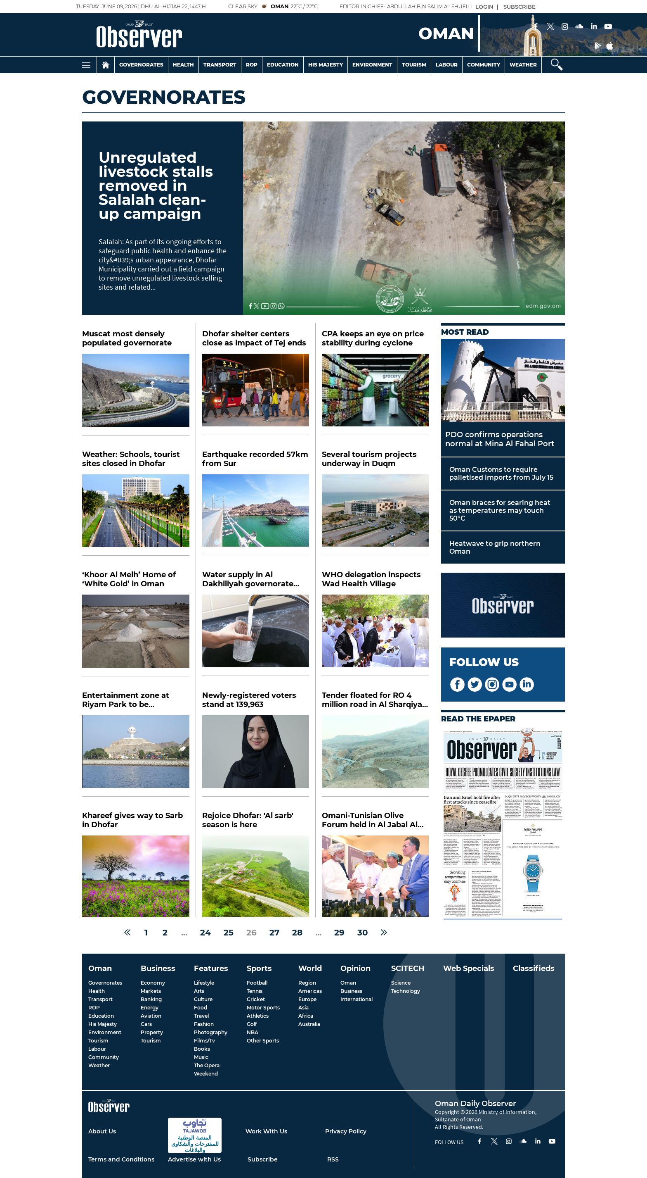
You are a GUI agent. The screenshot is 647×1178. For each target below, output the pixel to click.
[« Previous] (127, 933)
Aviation (151, 1016)
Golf (252, 1024)
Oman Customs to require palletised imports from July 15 (501, 473)
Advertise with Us (194, 1159)
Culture (203, 999)
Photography (210, 1032)
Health (183, 65)
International (356, 999)
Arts (199, 991)
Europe (307, 999)
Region (307, 983)
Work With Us (266, 1131)
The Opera (207, 1065)
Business (351, 991)
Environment (372, 65)
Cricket (256, 999)
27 (274, 933)
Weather (523, 65)
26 (251, 933)
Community (483, 65)
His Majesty (325, 65)
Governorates (141, 65)
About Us (102, 1131)
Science (401, 983)
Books (202, 1049)
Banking (151, 999)
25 (229, 933)
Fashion (204, 1024)
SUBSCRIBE (519, 6)
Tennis (254, 991)
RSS (333, 1159)
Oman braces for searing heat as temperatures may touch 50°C (499, 510)
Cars (146, 1024)
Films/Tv (204, 1041)
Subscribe (263, 1159)
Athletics (258, 1016)
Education (283, 65)
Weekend (206, 1074)
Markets (151, 991)
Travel (201, 1016)
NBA (252, 1032)
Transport (219, 65)
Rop (251, 65)
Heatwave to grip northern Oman (495, 547)
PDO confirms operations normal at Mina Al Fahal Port (500, 439)
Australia (309, 1024)
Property (152, 1032)
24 (205, 933)
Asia (303, 1007)
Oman (348, 983)
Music (201, 1057)
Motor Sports (263, 1007)
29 (339, 933)
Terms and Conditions (121, 1159)
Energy (149, 1007)
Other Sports (263, 1041)
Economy (153, 983)
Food (200, 1007)
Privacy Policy (345, 1131)
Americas (310, 991)
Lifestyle (204, 983)
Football (257, 983)
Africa (305, 1016)
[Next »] (384, 933)
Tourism (414, 65)
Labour (447, 65)
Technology (405, 991)
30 (362, 933)
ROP (94, 1007)
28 (297, 933)
